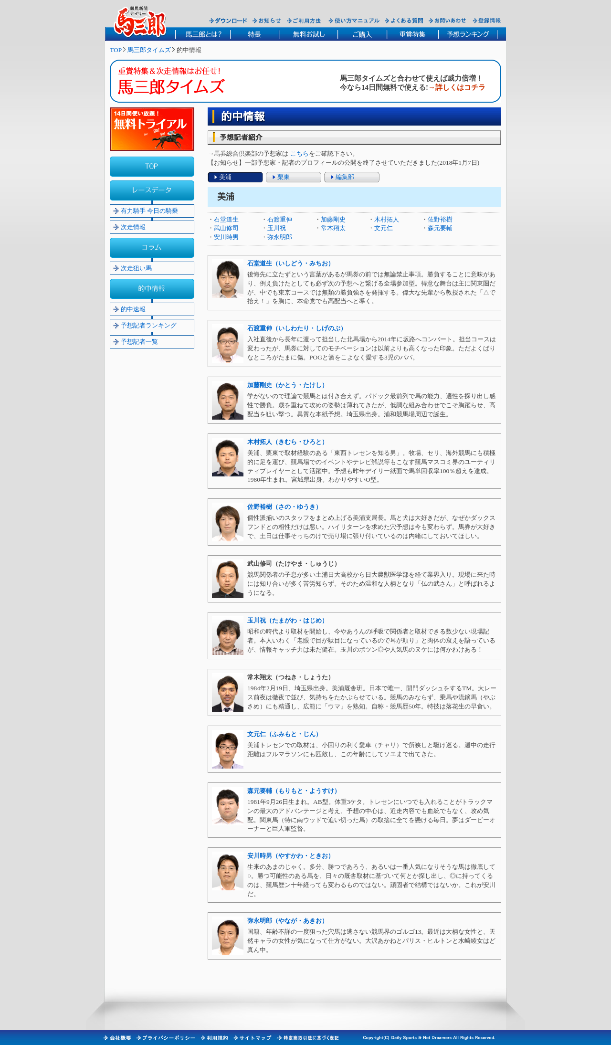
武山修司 (226, 228)
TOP (116, 49)
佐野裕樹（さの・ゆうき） (284, 506)
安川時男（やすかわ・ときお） (290, 855)
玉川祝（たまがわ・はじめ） (287, 620)
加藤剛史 (333, 219)
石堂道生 (226, 219)
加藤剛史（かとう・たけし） (287, 385)
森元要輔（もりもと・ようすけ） (293, 790)
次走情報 (133, 227)
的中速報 (133, 309)
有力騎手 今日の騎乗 (149, 210)
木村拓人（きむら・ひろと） (287, 441)
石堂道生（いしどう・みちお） (290, 263)
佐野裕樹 (440, 219)
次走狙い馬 (136, 268)
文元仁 (383, 228)
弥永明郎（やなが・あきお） (287, 920)
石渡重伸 (279, 219)
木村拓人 (386, 219)
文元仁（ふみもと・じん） (284, 734)
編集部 (345, 176)
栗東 (283, 176)
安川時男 (226, 237)
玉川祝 (276, 228)
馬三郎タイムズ (149, 49)
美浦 (225, 176)
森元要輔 (440, 228)
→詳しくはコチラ (456, 87)
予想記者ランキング (149, 325)
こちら (299, 153)
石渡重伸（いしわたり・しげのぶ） (297, 328)
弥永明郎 (279, 237)
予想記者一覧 (139, 341)
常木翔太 (333, 228)
